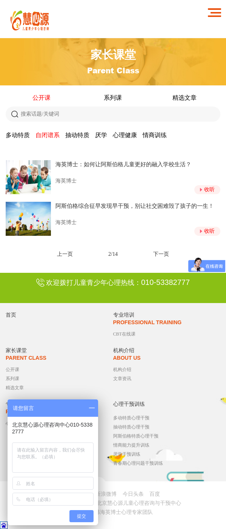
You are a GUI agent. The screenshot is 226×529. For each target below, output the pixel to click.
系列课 (113, 97)
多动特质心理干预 (131, 418)
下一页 (161, 254)
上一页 (65, 254)
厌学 (101, 135)
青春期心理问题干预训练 (138, 463)
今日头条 (133, 494)
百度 (154, 494)
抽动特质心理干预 (131, 427)
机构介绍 (122, 369)
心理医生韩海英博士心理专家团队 (113, 512)
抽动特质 (77, 135)
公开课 (41, 97)
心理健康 (125, 135)
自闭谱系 (47, 135)
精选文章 (184, 97)
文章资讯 (122, 378)
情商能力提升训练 (131, 445)
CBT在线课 (124, 334)
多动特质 (18, 135)
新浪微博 (106, 494)
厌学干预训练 (126, 454)
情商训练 (155, 135)
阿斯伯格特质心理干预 (135, 436)
